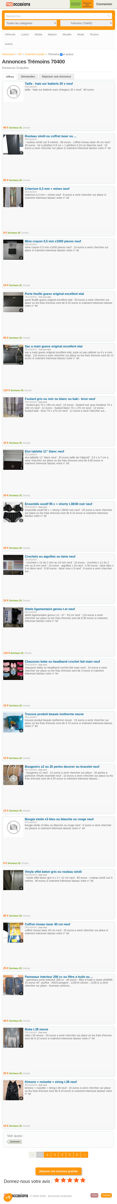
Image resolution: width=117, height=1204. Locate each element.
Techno (94, 34)
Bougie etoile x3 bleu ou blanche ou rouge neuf (59, 819)
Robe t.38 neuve (36, 1029)
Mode (80, 34)
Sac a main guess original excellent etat (53, 346)
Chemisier (15, 1141)
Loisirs (25, 34)
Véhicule (10, 34)
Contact (106, 1195)
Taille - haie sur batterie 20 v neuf (49, 83)
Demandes (28, 76)
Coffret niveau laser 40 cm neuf (47, 924)
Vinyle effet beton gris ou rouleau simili (53, 871)
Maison (52, 34)
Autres (9, 43)
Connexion (104, 4)
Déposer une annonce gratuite (58, 1171)
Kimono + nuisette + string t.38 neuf (51, 1082)
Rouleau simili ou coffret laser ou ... (50, 136)
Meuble (66, 34)
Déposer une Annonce (87, 4)
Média (38, 34)
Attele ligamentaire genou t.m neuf (50, 609)
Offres (10, 76)
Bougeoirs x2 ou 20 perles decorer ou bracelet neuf (62, 766)
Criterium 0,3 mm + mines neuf (47, 188)
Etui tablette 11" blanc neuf (44, 451)
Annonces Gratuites (76, 4)
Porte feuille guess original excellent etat (54, 293)
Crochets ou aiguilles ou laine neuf (50, 556)
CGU (94, 1195)
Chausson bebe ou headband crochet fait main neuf (62, 661)
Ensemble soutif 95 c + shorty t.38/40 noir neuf (58, 504)
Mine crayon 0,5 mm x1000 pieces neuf (53, 241)
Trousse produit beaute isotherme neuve (54, 714)
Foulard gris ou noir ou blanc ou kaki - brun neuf (60, 399)
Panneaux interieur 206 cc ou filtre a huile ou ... (59, 976)
